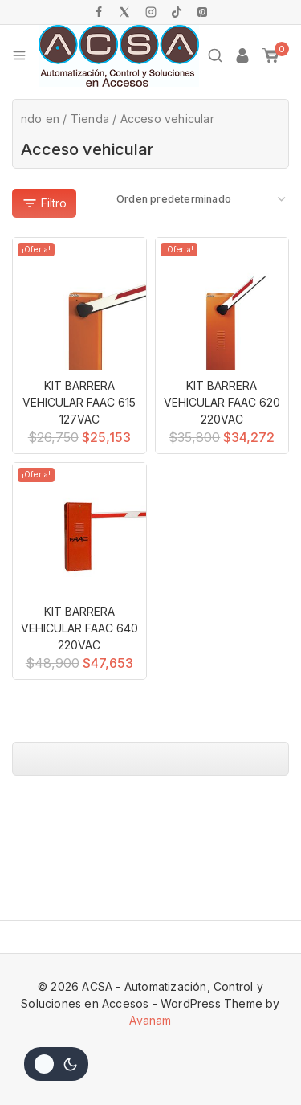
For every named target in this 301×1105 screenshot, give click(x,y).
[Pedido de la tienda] (200, 200)
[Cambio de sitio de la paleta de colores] (56, 1064)
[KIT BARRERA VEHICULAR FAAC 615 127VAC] (79, 304)
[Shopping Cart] (275, 55)
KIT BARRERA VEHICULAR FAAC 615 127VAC (79, 402)
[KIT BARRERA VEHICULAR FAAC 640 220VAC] (79, 529)
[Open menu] (19, 55)
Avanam (150, 1020)
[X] (124, 12)
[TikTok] (176, 12)
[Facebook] (98, 12)
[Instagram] (151, 12)
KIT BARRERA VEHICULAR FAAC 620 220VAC (222, 402)
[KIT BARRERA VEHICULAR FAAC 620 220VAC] (222, 304)
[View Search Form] (215, 55)
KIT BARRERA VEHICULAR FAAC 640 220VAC (79, 628)
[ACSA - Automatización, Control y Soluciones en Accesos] (119, 56)
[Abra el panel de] (44, 203)
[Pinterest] (202, 12)
